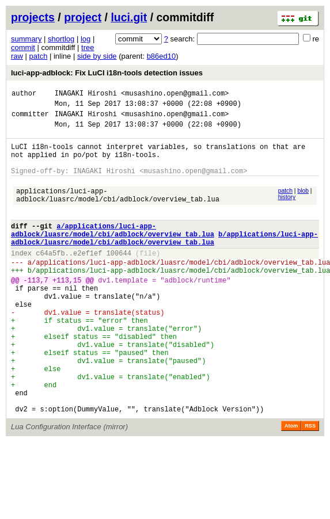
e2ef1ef (87, 279)
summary (26, 39)
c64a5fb (50, 279)
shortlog (61, 39)
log (85, 39)
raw (17, 56)
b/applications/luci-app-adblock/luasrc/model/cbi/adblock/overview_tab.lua (164, 261)
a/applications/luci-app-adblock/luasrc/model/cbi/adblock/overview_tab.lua (112, 251)
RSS (310, 484)
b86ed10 (161, 56)
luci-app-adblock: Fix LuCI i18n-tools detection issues (107, 72)
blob (303, 204)
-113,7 (36, 311)
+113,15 (66, 311)
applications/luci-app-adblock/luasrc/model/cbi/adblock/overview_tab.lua (117, 211)
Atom (291, 484)
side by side (97, 56)
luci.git (129, 17)
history (286, 211)
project (82, 17)
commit (23, 47)
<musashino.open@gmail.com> (175, 95)
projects (33, 17)
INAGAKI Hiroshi (86, 95)
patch (38, 56)
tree (87, 47)
